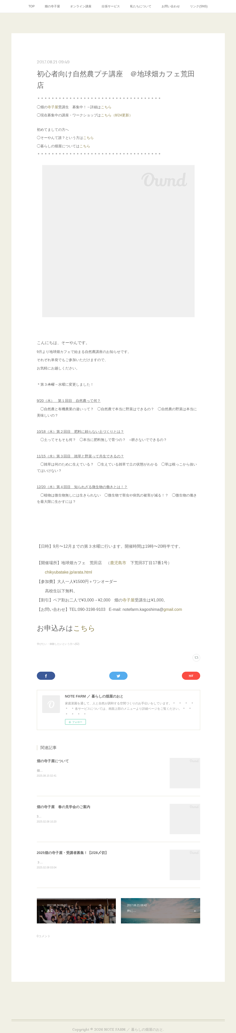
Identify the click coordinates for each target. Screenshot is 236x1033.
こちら (106, 107)
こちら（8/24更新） (117, 115)
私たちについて (140, 6)
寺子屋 (53, 107)
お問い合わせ (171, 6)
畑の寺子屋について (53, 761)
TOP (31, 6)
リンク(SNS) (199, 6)
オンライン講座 (80, 6)
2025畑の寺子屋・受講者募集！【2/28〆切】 (72, 853)
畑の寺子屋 (52, 6)
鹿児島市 (118, 563)
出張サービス (111, 6)
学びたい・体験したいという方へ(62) (58, 644)
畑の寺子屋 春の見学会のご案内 (63, 807)
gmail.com (173, 609)
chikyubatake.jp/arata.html (68, 572)
